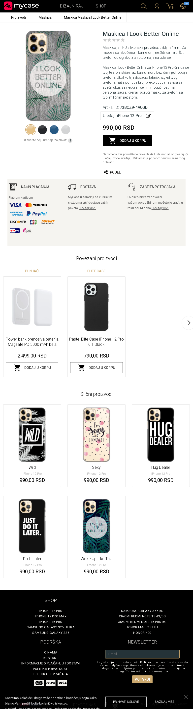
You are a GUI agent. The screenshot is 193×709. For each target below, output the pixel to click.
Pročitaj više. (87, 208)
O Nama (50, 652)
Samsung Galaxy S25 (50, 633)
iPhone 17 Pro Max (51, 616)
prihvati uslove (126, 702)
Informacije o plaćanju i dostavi (50, 663)
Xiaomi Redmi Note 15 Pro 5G (142, 622)
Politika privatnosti (50, 669)
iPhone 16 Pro (51, 622)
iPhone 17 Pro (51, 611)
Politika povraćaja (50, 674)
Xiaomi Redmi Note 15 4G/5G (142, 616)
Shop (101, 6)
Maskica (45, 17)
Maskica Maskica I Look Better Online (93, 17)
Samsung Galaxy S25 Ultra (51, 627)
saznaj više (164, 702)
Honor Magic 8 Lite (142, 627)
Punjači (32, 271)
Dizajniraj (71, 6)
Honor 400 (142, 633)
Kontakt (50, 658)
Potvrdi (142, 679)
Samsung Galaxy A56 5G (142, 611)
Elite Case (96, 271)
